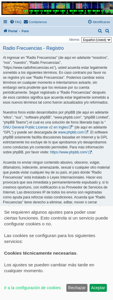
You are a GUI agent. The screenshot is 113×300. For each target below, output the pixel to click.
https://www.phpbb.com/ (68, 152)
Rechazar (77, 287)
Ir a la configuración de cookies (32, 287)
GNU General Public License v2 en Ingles (35, 127)
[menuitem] (15, 21)
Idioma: (74, 39)
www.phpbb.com (71, 132)
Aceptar (98, 287)
